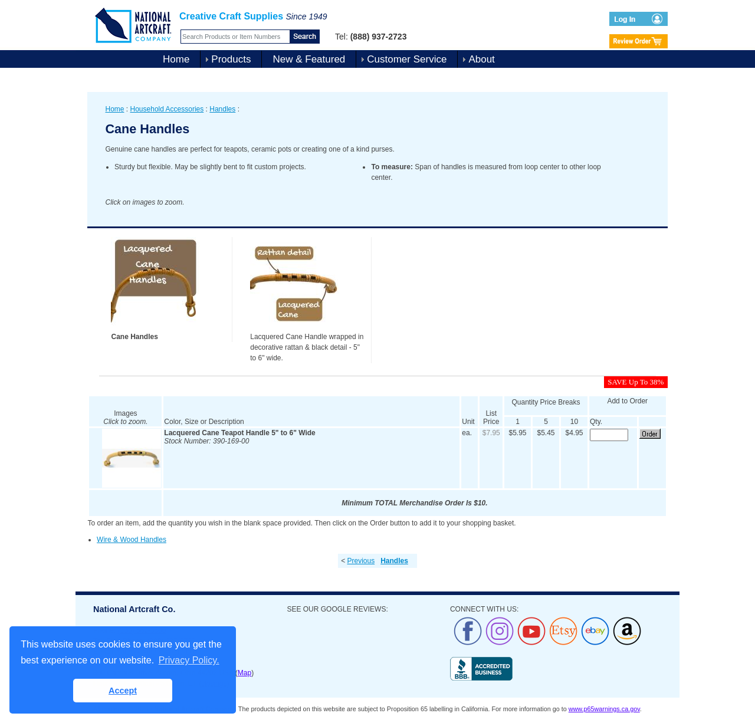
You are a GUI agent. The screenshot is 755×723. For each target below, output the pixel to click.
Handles (222, 109)
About (481, 59)
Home (176, 59)
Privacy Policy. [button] (189, 660)
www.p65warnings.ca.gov (604, 708)
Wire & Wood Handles (131, 539)
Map (244, 673)
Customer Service (407, 59)
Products (231, 59)
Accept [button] (123, 690)
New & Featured (309, 59)
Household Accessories (167, 109)
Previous (361, 561)
